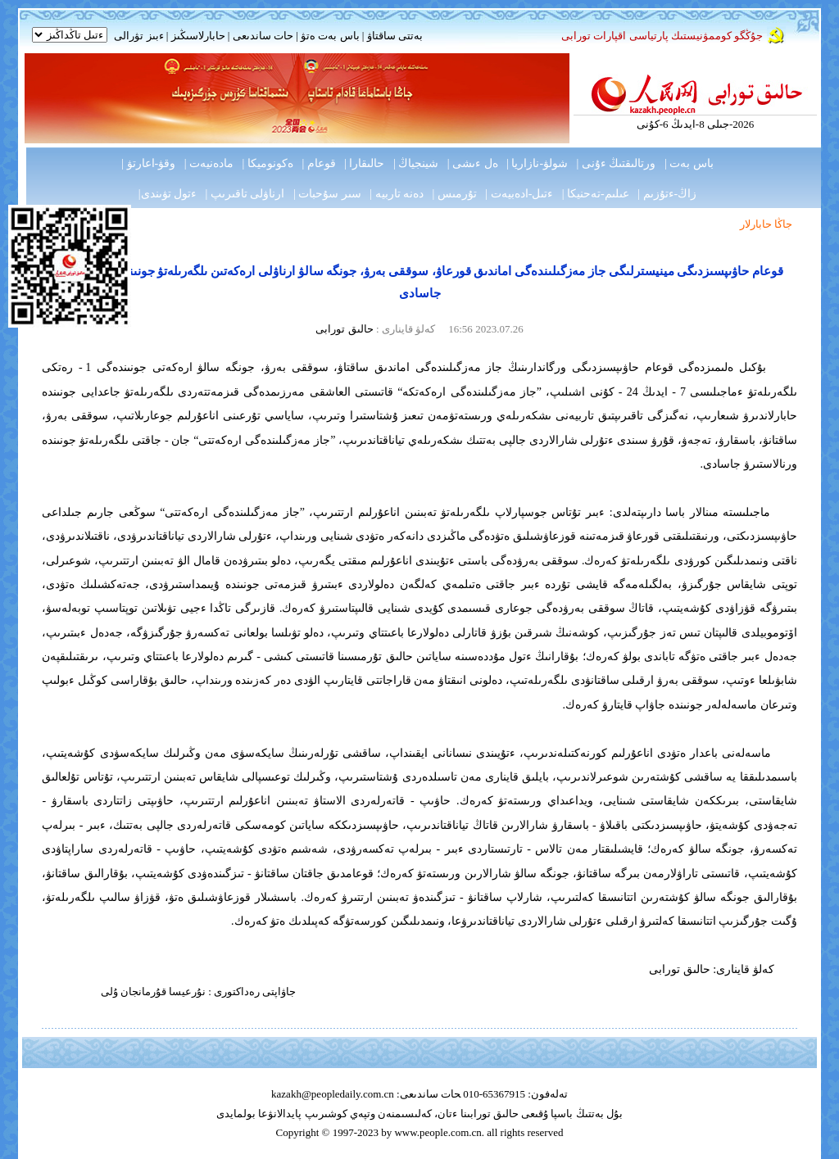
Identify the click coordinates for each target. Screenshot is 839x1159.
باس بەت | (689, 163)
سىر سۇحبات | (327, 194)
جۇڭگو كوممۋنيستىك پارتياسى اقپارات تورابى (662, 35)
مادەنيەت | (209, 163)
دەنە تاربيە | (397, 194)
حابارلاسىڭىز (198, 35)
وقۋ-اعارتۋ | (148, 163)
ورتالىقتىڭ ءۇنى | (616, 163)
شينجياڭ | (415, 163)
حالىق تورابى (344, 329)
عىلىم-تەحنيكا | (595, 194)
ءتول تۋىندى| (167, 194)
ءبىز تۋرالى (138, 35)
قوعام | (318, 163)
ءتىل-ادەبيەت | (519, 194)
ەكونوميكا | (268, 163)
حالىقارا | (364, 163)
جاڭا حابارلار (766, 224)
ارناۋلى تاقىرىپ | (245, 194)
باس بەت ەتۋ (330, 35)
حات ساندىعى (263, 35)
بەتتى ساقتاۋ (393, 35)
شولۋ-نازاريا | (537, 163)
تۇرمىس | (455, 194)
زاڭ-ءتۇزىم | (666, 194)
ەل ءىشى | (472, 163)
